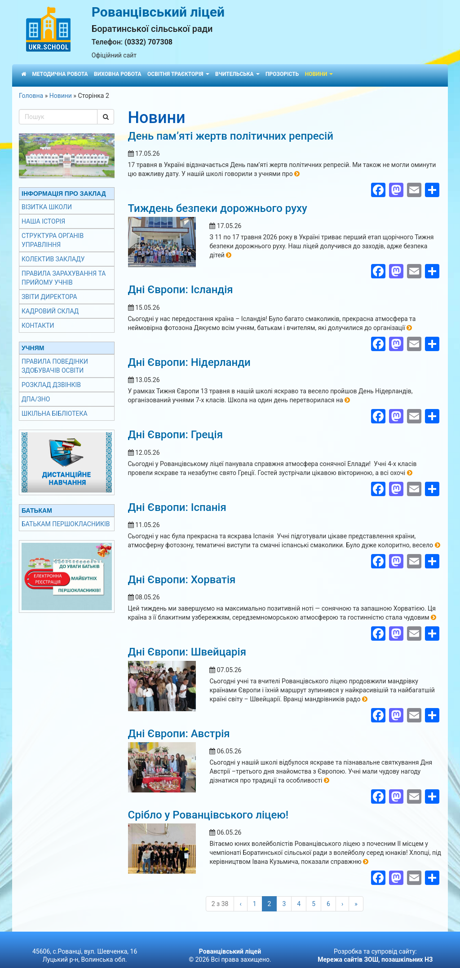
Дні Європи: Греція (175, 434)
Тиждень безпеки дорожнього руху (217, 208)
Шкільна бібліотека (55, 413)
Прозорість (282, 74)
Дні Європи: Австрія (179, 733)
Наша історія (43, 221)
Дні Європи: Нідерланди (189, 362)
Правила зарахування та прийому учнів (64, 278)
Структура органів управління (53, 240)
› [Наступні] (342, 903)
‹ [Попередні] (240, 903)
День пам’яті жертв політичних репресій (230, 136)
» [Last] (356, 903)
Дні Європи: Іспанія (177, 507)
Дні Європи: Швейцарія (187, 652)
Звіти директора (49, 296)
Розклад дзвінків (51, 384)
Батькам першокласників (66, 524)
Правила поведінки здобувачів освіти (55, 366)
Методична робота (60, 74)
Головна (31, 95)
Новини (319, 74)
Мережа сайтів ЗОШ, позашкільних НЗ (375, 959)
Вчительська (237, 74)
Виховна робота (117, 74)
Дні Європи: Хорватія (182, 579)
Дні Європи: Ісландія (180, 289)
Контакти (38, 325)
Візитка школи (47, 207)
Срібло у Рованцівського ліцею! (208, 815)
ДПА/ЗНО (36, 399)
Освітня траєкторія (178, 74)
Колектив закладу (53, 259)
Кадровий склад (50, 311)
